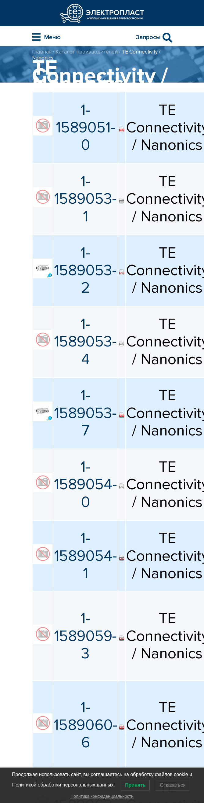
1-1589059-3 (85, 636)
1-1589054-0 (85, 485)
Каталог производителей (86, 52)
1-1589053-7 (85, 413)
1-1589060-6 (85, 725)
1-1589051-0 (85, 128)
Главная (42, 52)
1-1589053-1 (85, 199)
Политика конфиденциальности (102, 796)
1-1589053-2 (85, 271)
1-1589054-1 (85, 556)
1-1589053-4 (85, 342)
